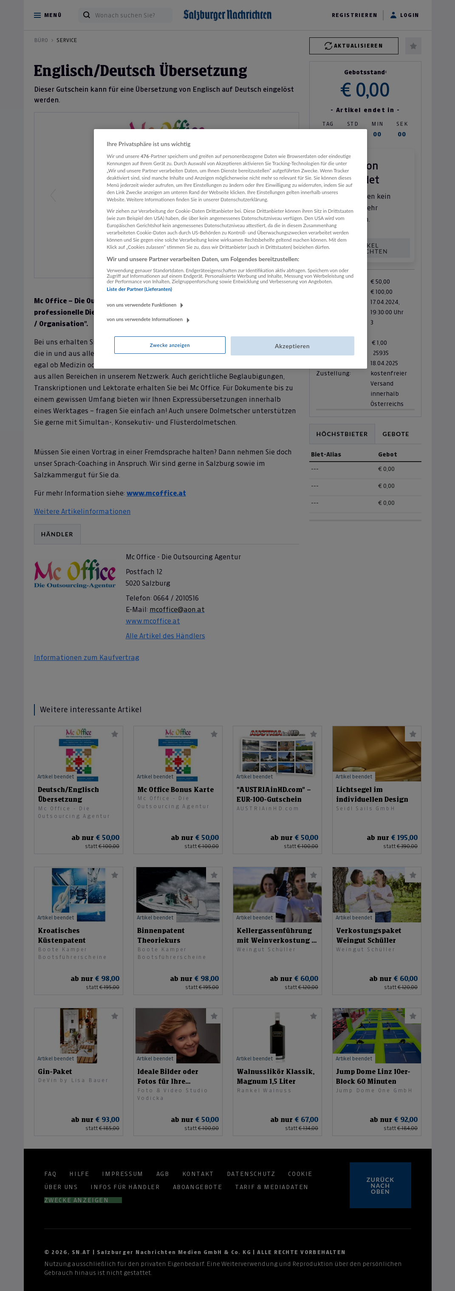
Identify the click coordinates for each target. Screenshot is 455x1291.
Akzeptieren (292, 346)
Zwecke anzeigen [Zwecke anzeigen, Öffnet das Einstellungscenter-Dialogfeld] (170, 345)
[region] (230, 249)
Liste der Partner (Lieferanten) (139, 289)
